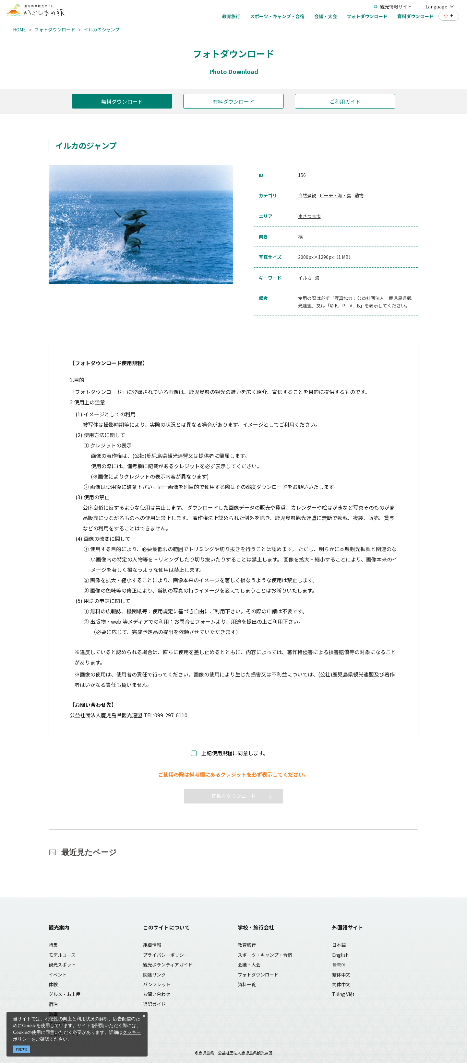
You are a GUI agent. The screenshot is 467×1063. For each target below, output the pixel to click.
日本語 (339, 945)
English (340, 955)
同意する (22, 1049)
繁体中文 (341, 974)
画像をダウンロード (234, 795)
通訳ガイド (154, 1004)
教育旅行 (247, 945)
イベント (58, 974)
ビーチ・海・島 (335, 195)
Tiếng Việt (343, 994)
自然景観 (307, 195)
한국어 (339, 964)
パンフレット (157, 984)
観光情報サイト (393, 6)
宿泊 (53, 1004)
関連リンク (154, 974)
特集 (53, 945)
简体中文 (341, 984)
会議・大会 (249, 964)
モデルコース (62, 955)
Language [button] (439, 6)
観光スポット (62, 964)
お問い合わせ (156, 994)
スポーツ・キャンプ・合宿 (265, 955)
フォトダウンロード (54, 29)
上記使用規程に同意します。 (234, 753)
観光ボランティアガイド (168, 964)
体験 (53, 984)
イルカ (305, 277)
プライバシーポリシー (165, 955)
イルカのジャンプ (102, 29)
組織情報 (152, 945)
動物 (359, 195)
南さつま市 (309, 216)
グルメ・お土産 (64, 994)
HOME (19, 29)
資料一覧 (247, 984)
